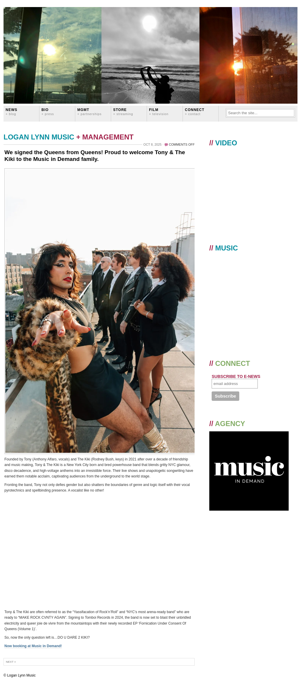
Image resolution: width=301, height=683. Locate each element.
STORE (123, 112)
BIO (47, 112)
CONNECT (194, 112)
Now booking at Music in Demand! (33, 646)
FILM (158, 112)
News (11, 112)
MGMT (89, 112)
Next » (11, 661)
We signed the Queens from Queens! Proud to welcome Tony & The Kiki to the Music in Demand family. (94, 155)
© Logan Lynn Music (20, 675)
